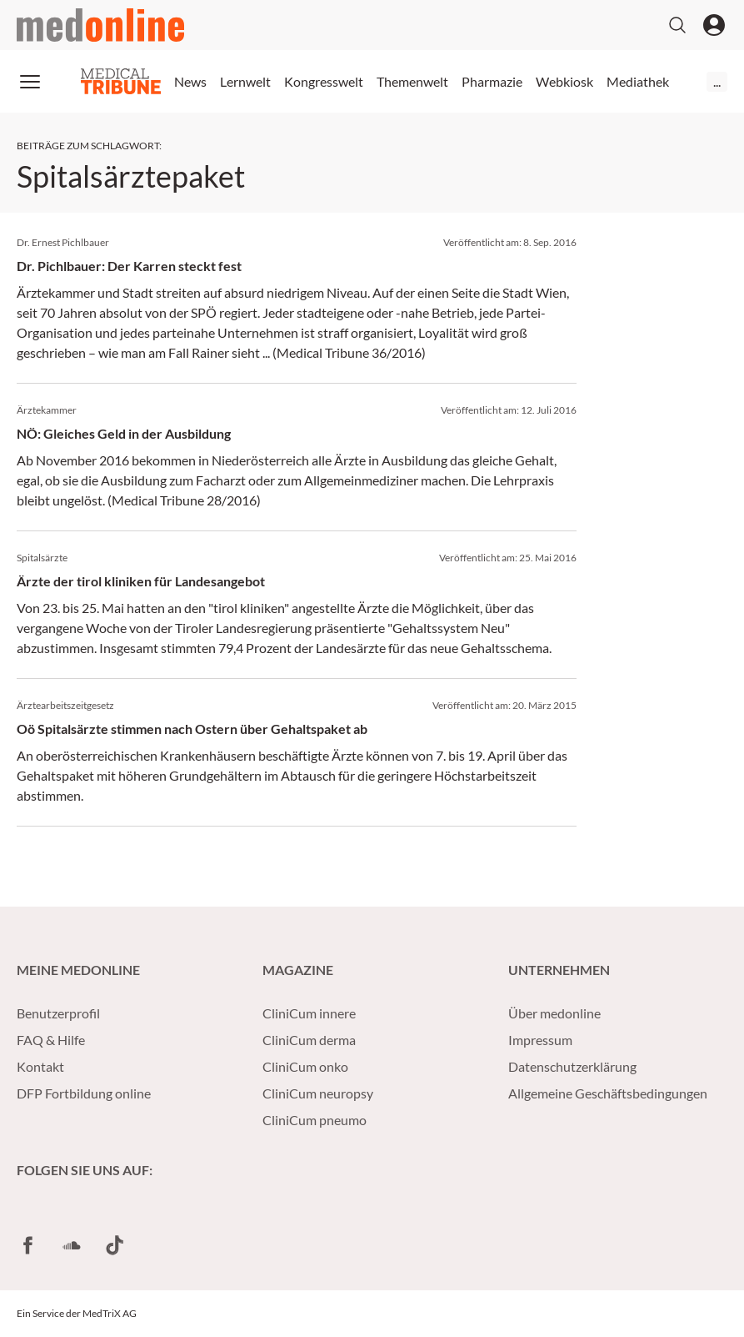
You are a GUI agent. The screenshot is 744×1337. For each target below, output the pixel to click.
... (717, 81)
